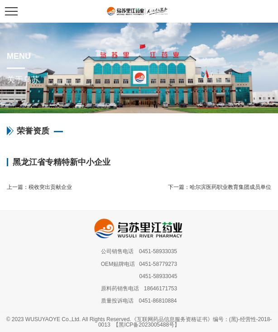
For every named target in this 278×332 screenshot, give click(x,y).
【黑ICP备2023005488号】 (146, 325)
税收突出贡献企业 (50, 187)
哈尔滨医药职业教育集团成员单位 (230, 187)
